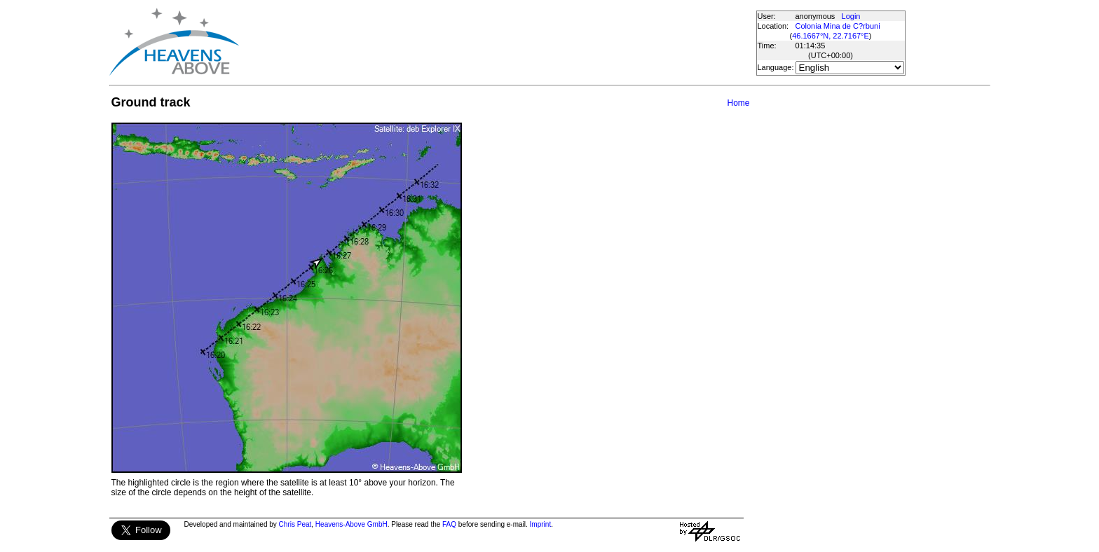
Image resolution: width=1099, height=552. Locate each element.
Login (851, 16)
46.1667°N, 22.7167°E (830, 36)
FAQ (449, 524)
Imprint (541, 524)
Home (738, 103)
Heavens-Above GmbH (351, 524)
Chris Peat (295, 524)
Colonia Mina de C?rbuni (838, 26)
